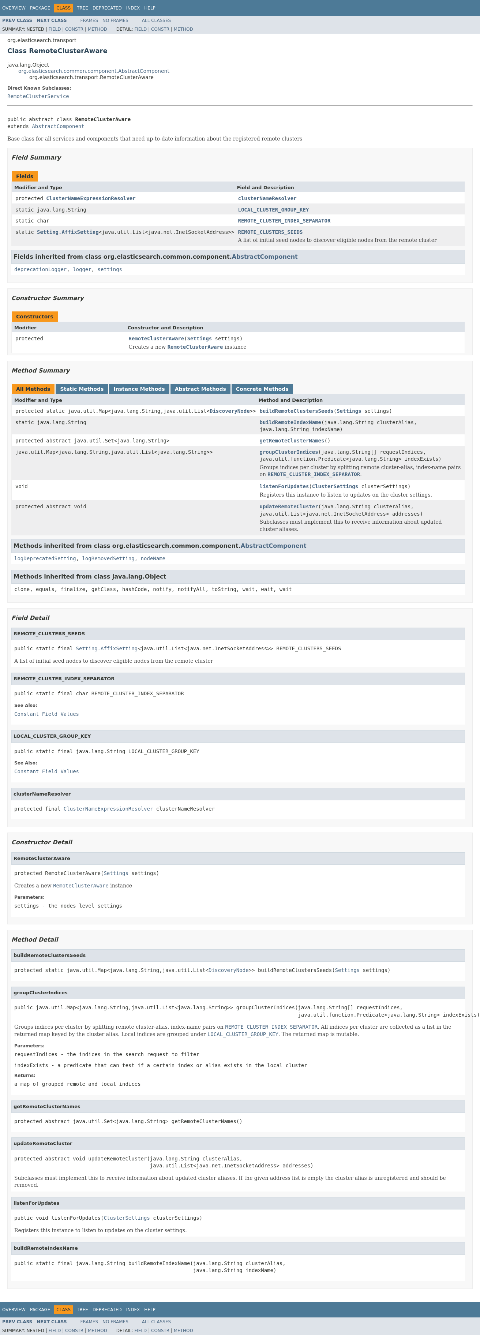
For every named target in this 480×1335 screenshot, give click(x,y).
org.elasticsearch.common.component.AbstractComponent (93, 71)
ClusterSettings (335, 486)
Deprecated (107, 8)
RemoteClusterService (38, 96)
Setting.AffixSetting (68, 232)
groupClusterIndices (288, 452)
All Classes (156, 20)
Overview (14, 8)
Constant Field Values (46, 714)
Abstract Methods (200, 389)
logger (82, 269)
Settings (199, 338)
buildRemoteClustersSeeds (296, 411)
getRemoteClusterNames (291, 441)
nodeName (153, 558)
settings (110, 269)
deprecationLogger (40, 269)
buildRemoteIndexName (290, 422)
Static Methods (82, 389)
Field (54, 29)
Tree (82, 8)
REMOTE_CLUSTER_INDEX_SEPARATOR (284, 221)
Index (133, 8)
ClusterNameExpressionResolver (90, 198)
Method (97, 29)
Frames (89, 20)
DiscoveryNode (230, 411)
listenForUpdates (284, 486)
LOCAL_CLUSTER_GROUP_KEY (273, 210)
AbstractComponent (58, 126)
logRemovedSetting (108, 558)
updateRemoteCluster (288, 506)
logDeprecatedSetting (45, 558)
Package (40, 8)
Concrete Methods (262, 389)
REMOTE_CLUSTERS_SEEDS (270, 232)
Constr (74, 29)
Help (149, 8)
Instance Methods (139, 389)
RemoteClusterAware (156, 338)
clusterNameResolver (267, 198)
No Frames (115, 20)
